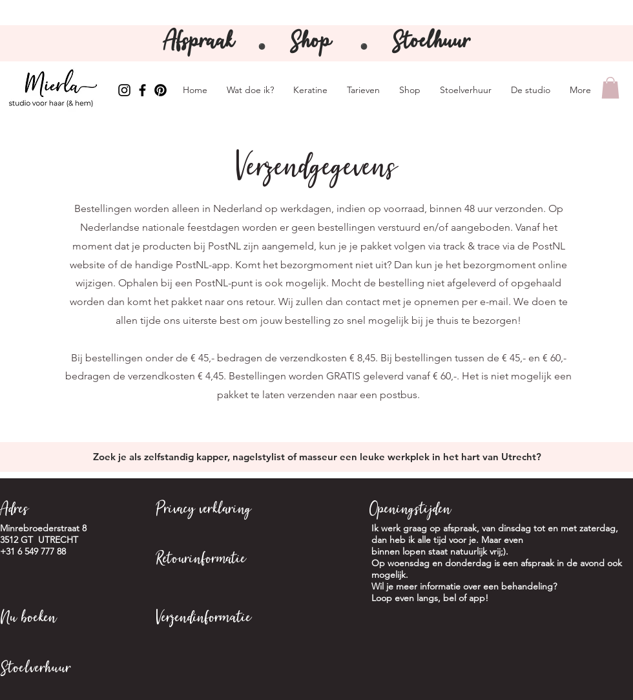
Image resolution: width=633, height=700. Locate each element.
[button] (610, 87)
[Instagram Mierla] (124, 90)
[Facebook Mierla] (142, 90)
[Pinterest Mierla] (160, 90)
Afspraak (202, 43)
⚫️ (364, 47)
